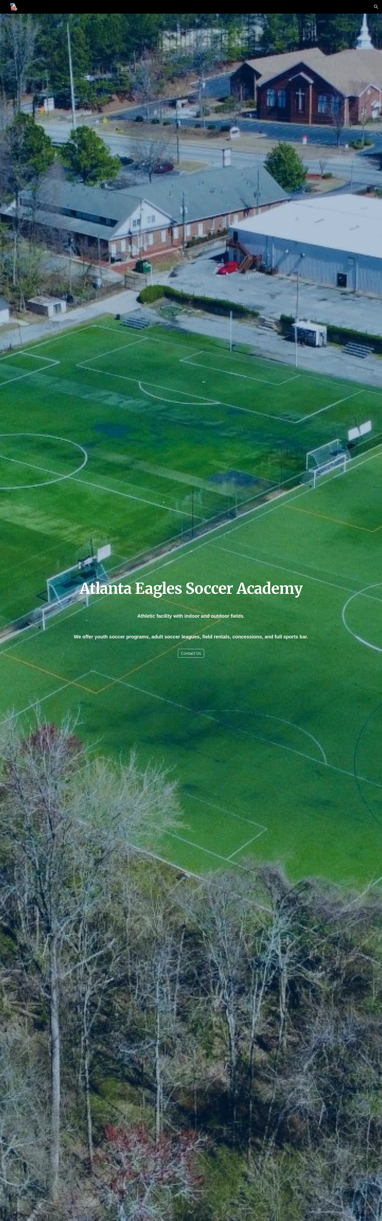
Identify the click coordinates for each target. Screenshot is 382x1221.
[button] (376, 7)
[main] (191, 588)
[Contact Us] (191, 653)
